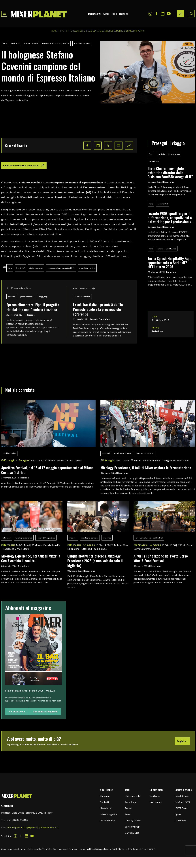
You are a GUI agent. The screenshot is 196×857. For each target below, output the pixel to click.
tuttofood (106, 453)
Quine (178, 814)
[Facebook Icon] (156, 14)
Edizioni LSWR (182, 802)
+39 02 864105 (20, 819)
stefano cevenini (31, 43)
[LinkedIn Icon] (162, 14)
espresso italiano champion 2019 (55, 43)
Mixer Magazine (108, 814)
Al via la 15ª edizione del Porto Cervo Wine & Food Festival (161, 558)
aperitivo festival (9, 453)
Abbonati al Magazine (45, 711)
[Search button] (191, 13)
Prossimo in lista (84, 288)
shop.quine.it (30, 827)
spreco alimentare (26, 296)
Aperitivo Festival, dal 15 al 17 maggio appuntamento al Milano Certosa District (47, 470)
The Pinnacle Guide (82, 296)
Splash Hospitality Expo (167, 249)
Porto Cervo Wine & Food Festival (149, 538)
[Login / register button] (180, 13)
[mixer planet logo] (17, 796)
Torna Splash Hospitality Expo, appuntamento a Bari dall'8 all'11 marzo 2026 (170, 262)
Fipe (114, 13)
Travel (128, 808)
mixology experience (122, 453)
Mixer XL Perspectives (145, 453)
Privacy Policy (107, 820)
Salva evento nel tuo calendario (24, 165)
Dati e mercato (132, 795)
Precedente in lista (18, 288)
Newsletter (106, 808)
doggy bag (43, 296)
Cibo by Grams (133, 820)
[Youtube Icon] (169, 14)
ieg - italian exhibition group (169, 154)
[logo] (39, 13)
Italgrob (123, 13)
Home (54, 31)
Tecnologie (130, 802)
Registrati (182, 741)
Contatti (104, 802)
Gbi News (155, 795)
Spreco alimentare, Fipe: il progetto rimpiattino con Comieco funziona (32, 307)
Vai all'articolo (17, 711)
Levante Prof (163, 204)
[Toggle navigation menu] (4, 14)
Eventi (63, 31)
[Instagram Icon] (150, 14)
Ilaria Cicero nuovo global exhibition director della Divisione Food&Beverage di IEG (171, 172)
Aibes (106, 13)
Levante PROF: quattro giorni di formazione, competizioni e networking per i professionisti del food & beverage (170, 217)
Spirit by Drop (132, 826)
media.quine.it (15, 827)
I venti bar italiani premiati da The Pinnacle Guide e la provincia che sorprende (98, 309)
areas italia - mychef (82, 43)
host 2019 (15, 43)
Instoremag (156, 802)
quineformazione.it (48, 827)
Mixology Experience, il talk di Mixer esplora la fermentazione (145, 467)
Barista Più (94, 13)
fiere (5, 43)
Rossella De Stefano (100, 319)
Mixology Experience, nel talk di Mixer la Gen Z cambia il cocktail (30, 558)
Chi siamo (105, 795)
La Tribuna (180, 820)
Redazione (29, 314)
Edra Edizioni (181, 795)
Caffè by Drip (132, 832)
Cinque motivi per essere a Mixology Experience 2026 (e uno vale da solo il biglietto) (95, 560)
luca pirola (107, 538)
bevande (11, 296)
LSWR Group (181, 808)
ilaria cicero (153, 161)
